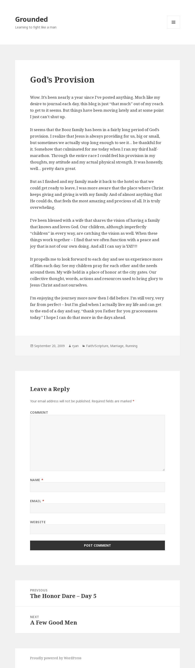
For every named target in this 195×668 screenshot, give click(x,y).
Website (38, 522)
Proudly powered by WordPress (55, 658)
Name (36, 480)
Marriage (117, 346)
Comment (39, 412)
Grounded (31, 19)
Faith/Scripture (97, 346)
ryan (75, 346)
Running (131, 346)
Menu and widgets (173, 28)
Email (37, 501)
